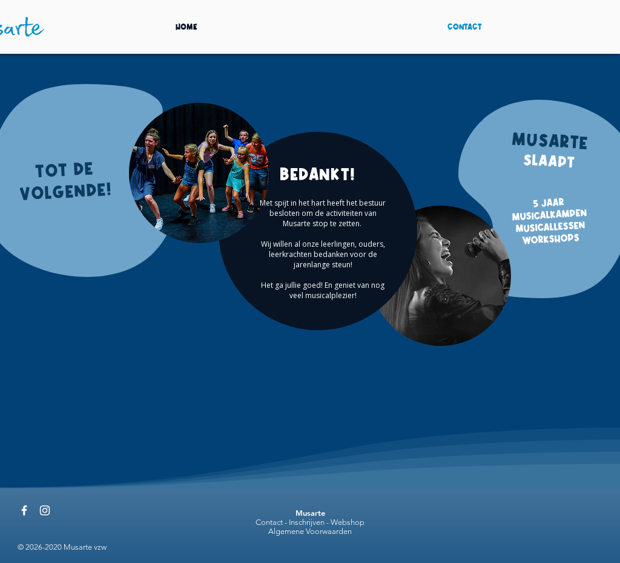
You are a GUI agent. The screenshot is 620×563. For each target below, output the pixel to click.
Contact (269, 522)
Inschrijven (307, 522)
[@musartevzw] (24, 510)
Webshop (347, 522)
